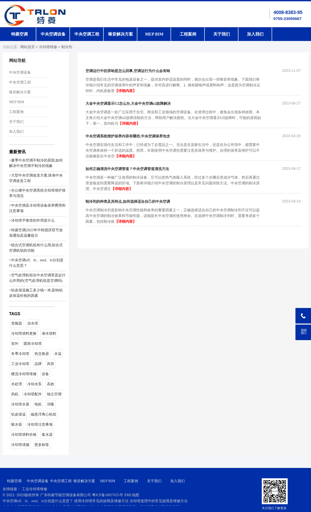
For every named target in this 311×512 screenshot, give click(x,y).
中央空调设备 (53, 34)
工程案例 (188, 34)
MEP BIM (154, 34)
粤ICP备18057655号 (108, 495)
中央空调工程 (86, 34)
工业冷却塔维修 (34, 489)
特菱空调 (19, 34)
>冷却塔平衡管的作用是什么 (32, 220)
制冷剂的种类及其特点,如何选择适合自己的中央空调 (128, 202)
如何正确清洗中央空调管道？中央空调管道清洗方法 (127, 169)
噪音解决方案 (120, 34)
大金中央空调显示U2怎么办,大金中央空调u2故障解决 (128, 104)
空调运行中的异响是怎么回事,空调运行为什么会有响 (128, 71)
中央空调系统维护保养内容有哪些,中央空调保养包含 (128, 136)
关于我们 (221, 34)
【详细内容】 (125, 91)
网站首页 (27, 47)
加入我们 (255, 34)
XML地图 (131, 495)
